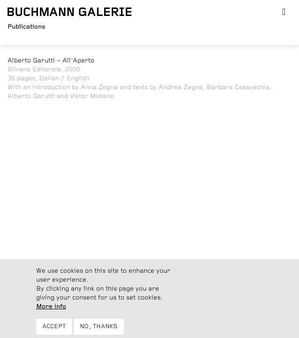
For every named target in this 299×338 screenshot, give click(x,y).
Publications (26, 27)
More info (51, 311)
